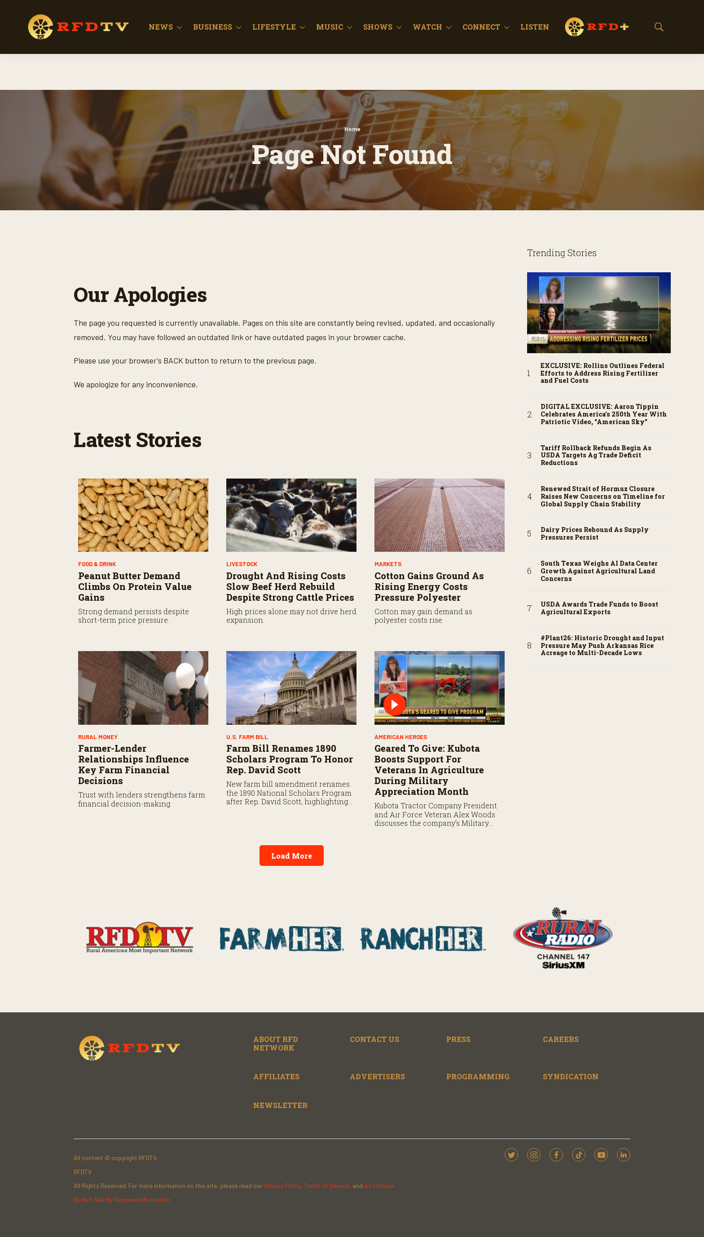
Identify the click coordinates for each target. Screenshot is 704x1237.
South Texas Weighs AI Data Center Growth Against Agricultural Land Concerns (599, 571)
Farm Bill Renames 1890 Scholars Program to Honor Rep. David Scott (289, 759)
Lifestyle (274, 26)
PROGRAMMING (478, 1076)
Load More (291, 855)
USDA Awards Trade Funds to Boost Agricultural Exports (599, 608)
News (161, 26)
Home (352, 129)
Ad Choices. (380, 1185)
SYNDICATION (570, 1076)
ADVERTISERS (377, 1076)
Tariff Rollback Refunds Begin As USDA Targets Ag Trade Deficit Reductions (596, 455)
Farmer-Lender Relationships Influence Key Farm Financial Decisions (133, 764)
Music (329, 26)
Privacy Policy (282, 1185)
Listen (534, 26)
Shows (377, 26)
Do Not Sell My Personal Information (122, 1199)
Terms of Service (326, 1185)
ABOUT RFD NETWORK (275, 1043)
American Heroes (400, 736)
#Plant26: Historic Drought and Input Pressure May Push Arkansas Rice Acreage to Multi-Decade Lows (602, 645)
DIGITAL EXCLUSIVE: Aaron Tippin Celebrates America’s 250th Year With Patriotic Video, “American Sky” (604, 414)
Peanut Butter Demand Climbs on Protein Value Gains (135, 586)
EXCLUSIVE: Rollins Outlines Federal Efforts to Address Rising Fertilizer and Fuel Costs (602, 373)
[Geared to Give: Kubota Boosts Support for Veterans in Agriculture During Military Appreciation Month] (439, 687)
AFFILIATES (276, 1076)
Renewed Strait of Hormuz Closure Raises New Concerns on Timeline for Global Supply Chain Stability (603, 496)
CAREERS (561, 1039)
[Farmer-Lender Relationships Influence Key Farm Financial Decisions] (143, 687)
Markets (387, 564)
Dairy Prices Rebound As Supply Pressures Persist (595, 533)
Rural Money (98, 736)
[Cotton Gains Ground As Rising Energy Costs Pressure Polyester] (439, 515)
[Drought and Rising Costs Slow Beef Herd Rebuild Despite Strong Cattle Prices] (291, 515)
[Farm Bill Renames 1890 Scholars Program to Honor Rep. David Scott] (291, 687)
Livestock (241, 564)
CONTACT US (374, 1039)
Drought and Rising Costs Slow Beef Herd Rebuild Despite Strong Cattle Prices (290, 586)
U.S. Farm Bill (247, 736)
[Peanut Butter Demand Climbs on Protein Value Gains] (143, 515)
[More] (179, 27)
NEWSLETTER (280, 1105)
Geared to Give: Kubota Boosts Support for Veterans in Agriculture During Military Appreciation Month (429, 769)
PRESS (458, 1039)
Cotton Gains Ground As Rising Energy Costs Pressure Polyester (429, 586)
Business (212, 26)
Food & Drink (97, 564)
